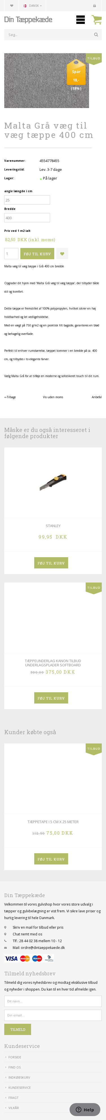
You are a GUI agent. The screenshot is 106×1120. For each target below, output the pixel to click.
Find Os (14, 1067)
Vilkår (13, 1108)
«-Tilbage (10, 397)
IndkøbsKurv (19, 1077)
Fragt (13, 1098)
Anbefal (97, 397)
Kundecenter (94, 5)
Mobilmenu (80, 19)
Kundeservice (19, 1087)
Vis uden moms (53, 397)
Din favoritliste (12, 5)
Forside (14, 1057)
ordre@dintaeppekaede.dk (43, 947)
